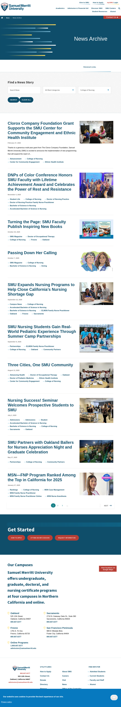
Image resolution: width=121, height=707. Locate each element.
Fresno (34, 240)
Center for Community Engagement (24, 162)
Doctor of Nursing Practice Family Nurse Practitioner (32, 202)
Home (2, 18)
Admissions (15, 420)
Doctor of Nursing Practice (58, 199)
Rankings (14, 490)
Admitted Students (97, 672)
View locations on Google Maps (108, 568)
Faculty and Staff (97, 680)
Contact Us (112, 17)
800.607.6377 (16, 622)
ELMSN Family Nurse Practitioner (55, 310)
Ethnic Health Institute (54, 162)
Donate (43, 680)
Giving (44, 266)
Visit (64, 680)
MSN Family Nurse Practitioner (23, 493)
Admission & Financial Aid (77, 8)
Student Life (15, 199)
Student (44, 420)
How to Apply (16, 538)
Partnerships (15, 346)
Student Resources (99, 11)
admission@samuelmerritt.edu (23, 648)
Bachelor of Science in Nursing (23, 206)
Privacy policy (6, 702)
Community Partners (52, 349)
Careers (65, 676)
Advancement (15, 159)
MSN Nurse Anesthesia (56, 496)
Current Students (97, 676)
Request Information (67, 538)
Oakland (45, 240)
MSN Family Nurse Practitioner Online (26, 496)
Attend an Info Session (40, 538)
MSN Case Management (54, 490)
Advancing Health (17, 375)
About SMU (67, 672)
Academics (60, 8)
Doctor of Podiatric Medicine (22, 378)
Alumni (113, 11)
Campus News (16, 304)
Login (112, 2)
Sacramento (39, 314)
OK (114, 697)
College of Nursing (35, 159)
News (8, 18)
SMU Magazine (16, 236)
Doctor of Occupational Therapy (41, 236)
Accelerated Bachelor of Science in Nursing (28, 209)
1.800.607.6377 (17, 646)
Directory (44, 684)
